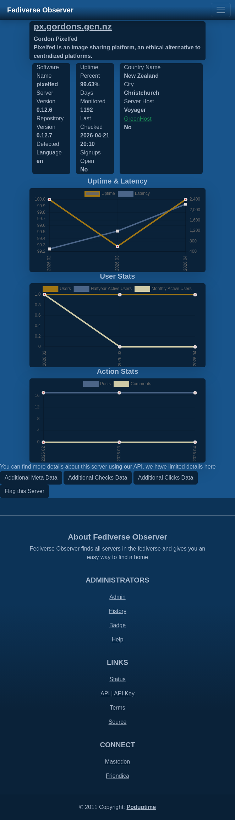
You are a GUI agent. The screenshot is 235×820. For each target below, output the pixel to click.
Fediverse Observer (40, 10)
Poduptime (141, 807)
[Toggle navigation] (221, 10)
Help (118, 639)
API (105, 693)
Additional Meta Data (31, 478)
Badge (117, 625)
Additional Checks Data (97, 478)
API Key (124, 693)
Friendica (117, 776)
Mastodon (117, 762)
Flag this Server (24, 491)
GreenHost (137, 119)
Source (118, 722)
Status (117, 679)
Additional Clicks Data (165, 478)
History (117, 611)
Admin (117, 597)
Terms (117, 708)
